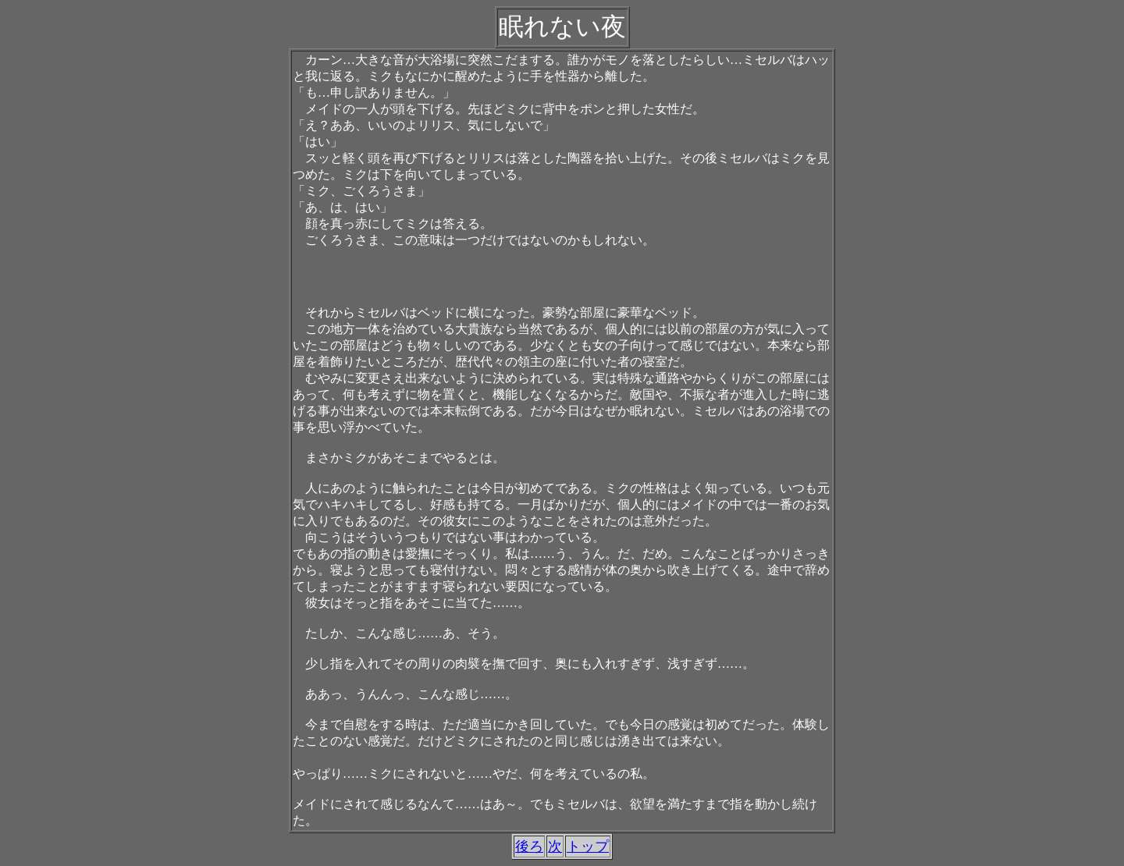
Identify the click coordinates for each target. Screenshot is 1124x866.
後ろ (529, 846)
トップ (588, 846)
